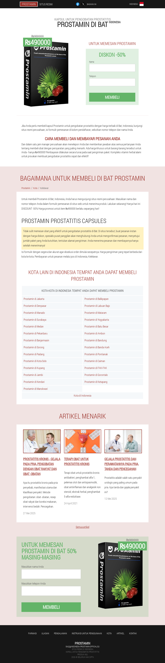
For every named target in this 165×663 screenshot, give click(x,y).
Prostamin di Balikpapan (96, 299)
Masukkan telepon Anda (33, 583)
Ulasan (45, 633)
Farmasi (32, 633)
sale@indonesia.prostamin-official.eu (82, 646)
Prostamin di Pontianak (96, 354)
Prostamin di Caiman (94, 361)
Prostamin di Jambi (33, 375)
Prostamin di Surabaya (35, 319)
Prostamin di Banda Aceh (97, 347)
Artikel (120, 633)
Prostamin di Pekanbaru (36, 333)
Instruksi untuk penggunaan (87, 633)
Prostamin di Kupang (34, 368)
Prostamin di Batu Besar (96, 326)
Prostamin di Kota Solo (35, 361)
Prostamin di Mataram (95, 312)
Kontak (133, 633)
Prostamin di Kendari (34, 381)
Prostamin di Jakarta (34, 299)
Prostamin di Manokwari (36, 388)
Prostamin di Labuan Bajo (97, 305)
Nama (91, 62)
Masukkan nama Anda (32, 566)
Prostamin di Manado (34, 312)
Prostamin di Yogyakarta (96, 319)
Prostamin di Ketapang (95, 381)
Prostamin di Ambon (94, 333)
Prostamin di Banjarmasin (36, 340)
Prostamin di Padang (34, 354)
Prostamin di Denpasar (35, 305)
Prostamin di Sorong (34, 347)
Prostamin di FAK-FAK (95, 368)
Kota (109, 633)
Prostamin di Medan (34, 326)
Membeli (112, 97)
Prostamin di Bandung (95, 340)
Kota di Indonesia (82, 395)
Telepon (92, 76)
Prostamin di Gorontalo (96, 375)
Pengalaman (60, 633)
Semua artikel (82, 527)
